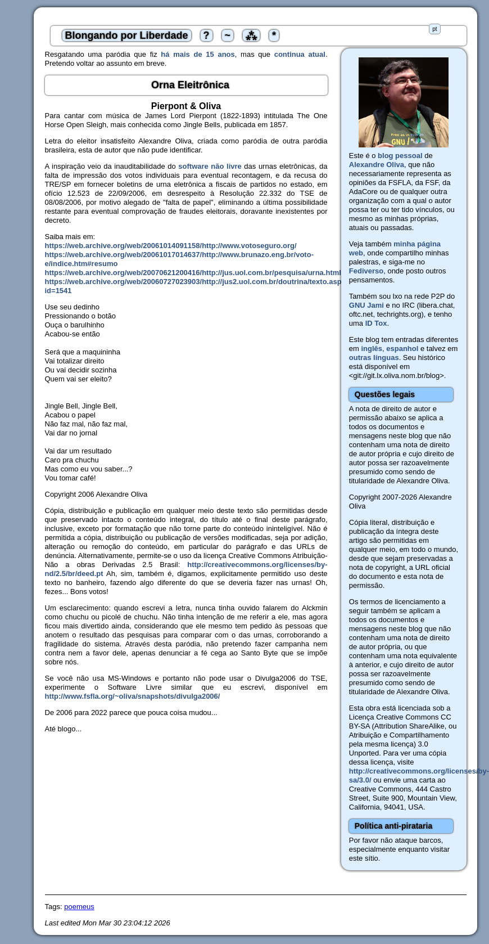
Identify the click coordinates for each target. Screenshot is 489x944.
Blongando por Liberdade (126, 35)
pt (434, 29)
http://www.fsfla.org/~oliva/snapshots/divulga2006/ (132, 696)
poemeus (79, 906)
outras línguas (374, 357)
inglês (371, 348)
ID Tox (376, 323)
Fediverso (366, 271)
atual (317, 54)
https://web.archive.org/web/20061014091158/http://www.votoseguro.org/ (171, 245)
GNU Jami (366, 305)
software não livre (209, 166)
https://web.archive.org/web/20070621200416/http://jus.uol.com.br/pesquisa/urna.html (193, 272)
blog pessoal (400, 155)
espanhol (402, 348)
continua (289, 54)
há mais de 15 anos (197, 54)
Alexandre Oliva (376, 164)
